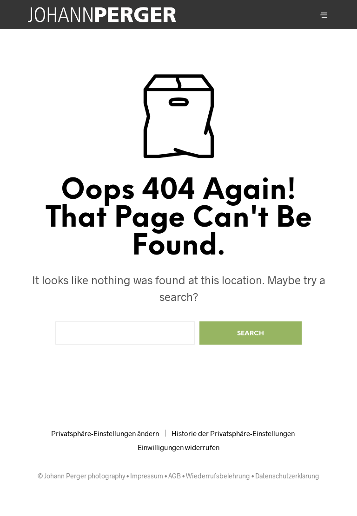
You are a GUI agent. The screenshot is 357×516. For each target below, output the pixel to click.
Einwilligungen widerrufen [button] (178, 447)
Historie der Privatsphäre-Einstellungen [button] (233, 433)
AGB (174, 476)
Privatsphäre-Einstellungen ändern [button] (105, 433)
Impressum (146, 476)
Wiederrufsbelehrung (218, 476)
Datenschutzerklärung (287, 476)
